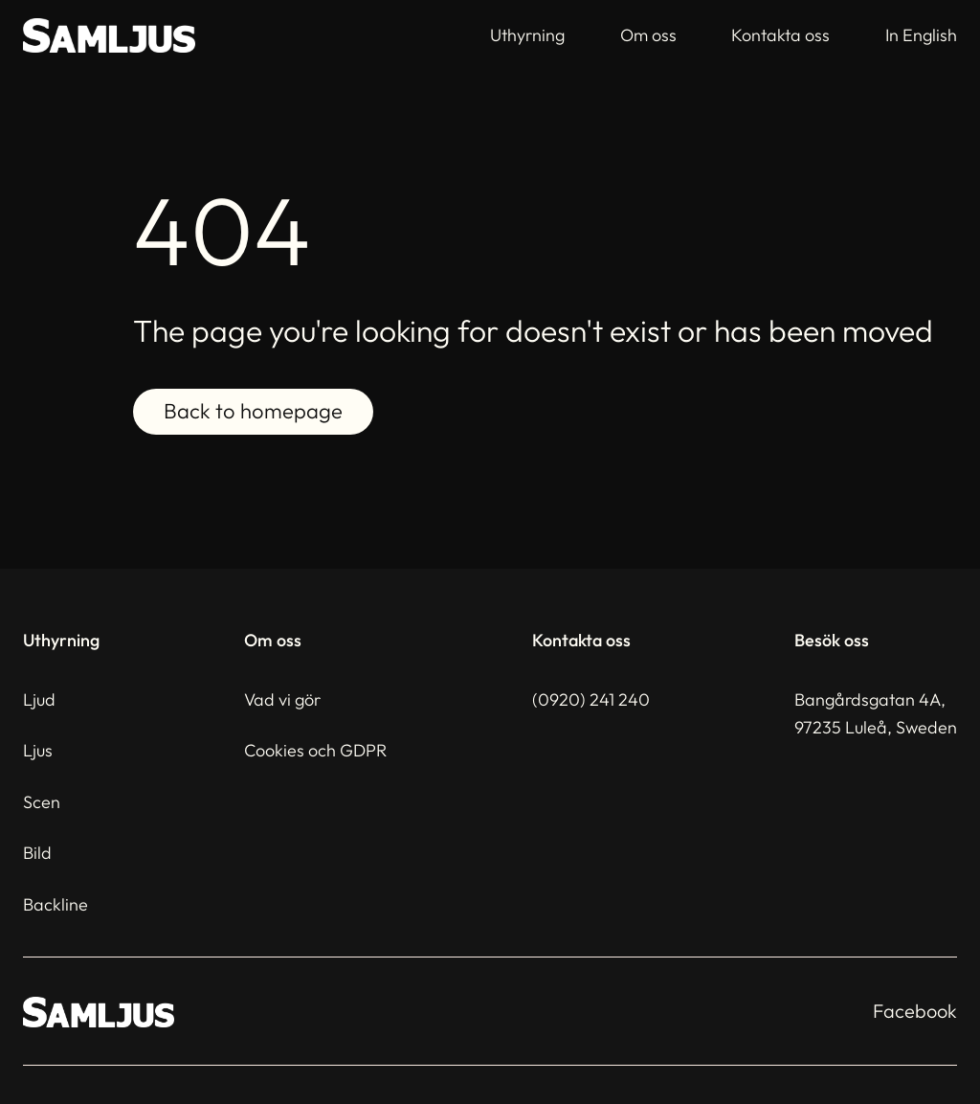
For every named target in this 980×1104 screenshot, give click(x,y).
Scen (41, 802)
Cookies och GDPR (315, 750)
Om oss (648, 35)
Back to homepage (253, 411)
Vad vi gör (282, 699)
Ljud (39, 699)
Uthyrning (527, 35)
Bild (37, 853)
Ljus (38, 750)
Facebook (915, 1011)
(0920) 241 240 (591, 699)
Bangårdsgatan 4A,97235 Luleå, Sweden (875, 713)
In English (921, 35)
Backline (55, 904)
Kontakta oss (780, 35)
